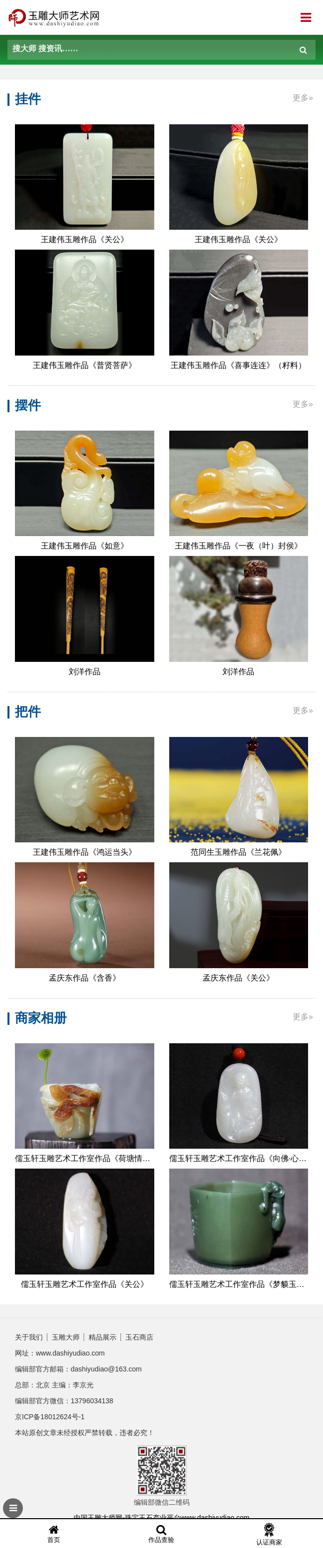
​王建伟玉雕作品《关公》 (84, 239)
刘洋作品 (85, 671)
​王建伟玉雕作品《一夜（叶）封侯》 (238, 546)
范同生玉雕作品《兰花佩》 (238, 852)
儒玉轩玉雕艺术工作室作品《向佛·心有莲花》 (239, 1158)
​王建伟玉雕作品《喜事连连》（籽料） (238, 365)
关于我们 (29, 1337)
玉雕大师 (66, 1337)
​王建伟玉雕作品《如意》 (84, 546)
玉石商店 (139, 1337)
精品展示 (102, 1337)
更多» (303, 97)
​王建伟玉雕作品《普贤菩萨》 (84, 365)
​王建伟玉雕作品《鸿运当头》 (84, 852)
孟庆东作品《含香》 (84, 978)
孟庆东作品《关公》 (238, 978)
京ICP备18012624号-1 (50, 1417)
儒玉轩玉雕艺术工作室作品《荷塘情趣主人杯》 (84, 1158)
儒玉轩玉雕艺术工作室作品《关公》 (84, 1284)
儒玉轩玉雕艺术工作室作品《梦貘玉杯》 (239, 1284)
